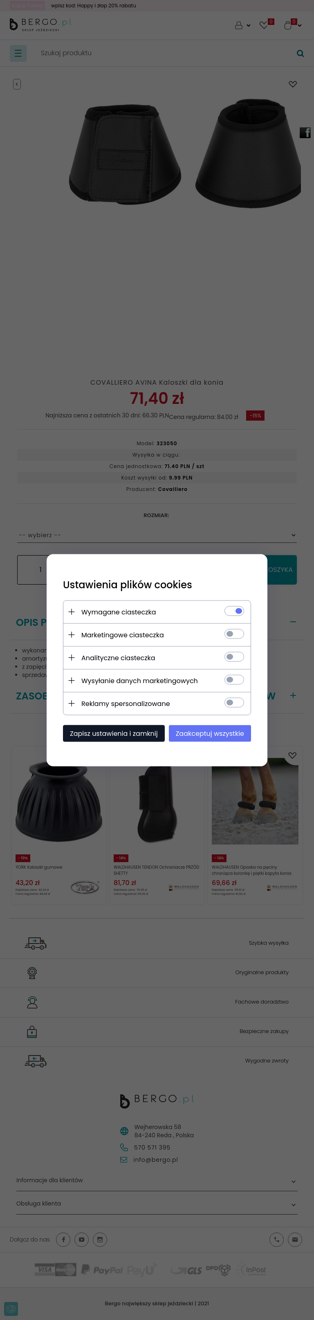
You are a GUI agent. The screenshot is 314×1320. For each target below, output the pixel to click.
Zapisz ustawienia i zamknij (114, 733)
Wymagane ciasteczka (118, 611)
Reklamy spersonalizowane (125, 703)
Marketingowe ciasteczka (122, 634)
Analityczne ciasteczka (118, 657)
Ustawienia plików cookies (127, 584)
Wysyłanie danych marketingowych (139, 680)
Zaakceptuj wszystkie (210, 733)
